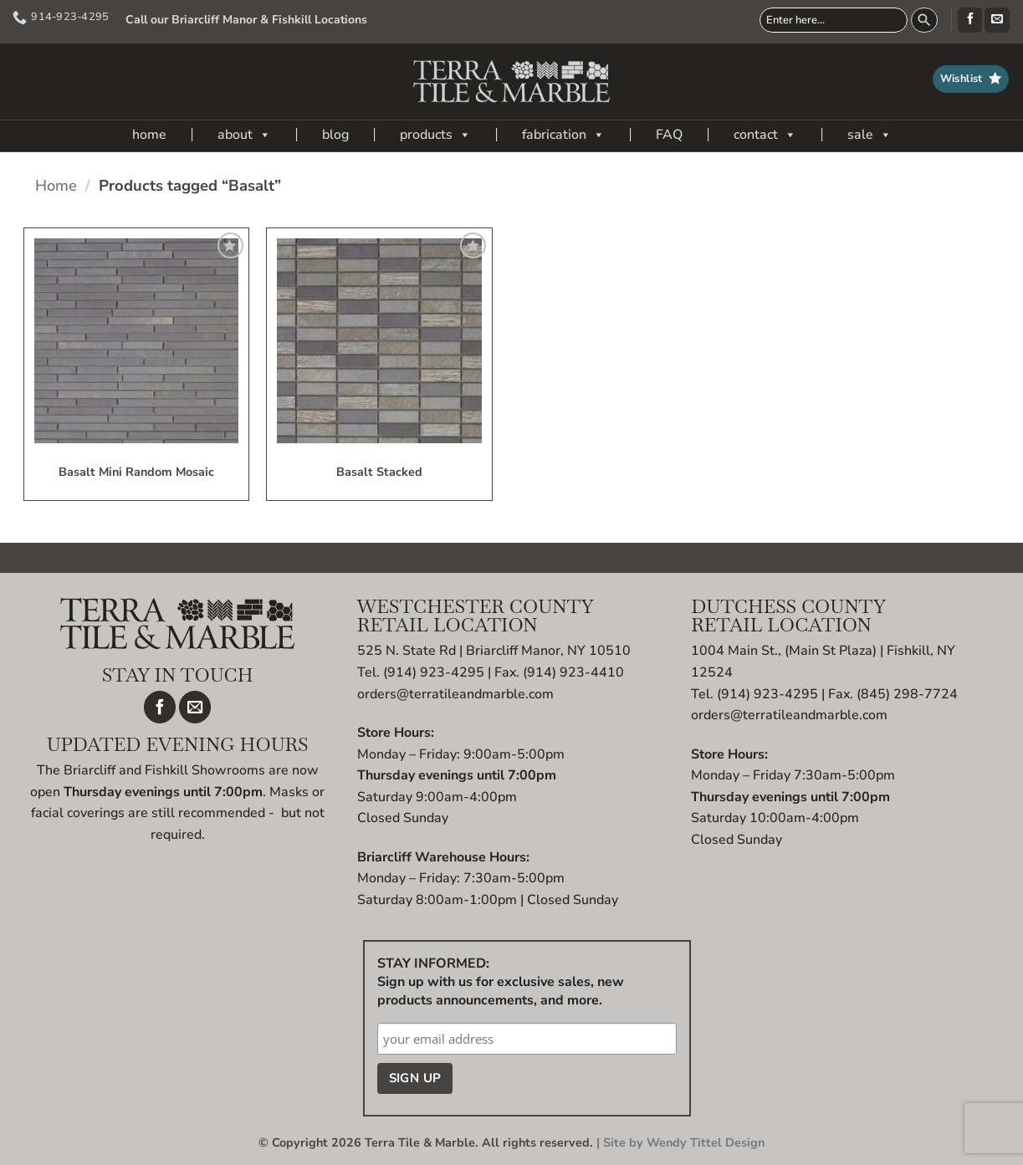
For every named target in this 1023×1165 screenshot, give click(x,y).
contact (765, 134)
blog (335, 134)
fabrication (563, 134)
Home (56, 185)
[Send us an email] (997, 20)
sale (869, 134)
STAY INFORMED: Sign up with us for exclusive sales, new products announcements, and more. (500, 981)
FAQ (669, 134)
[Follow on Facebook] (970, 20)
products (435, 134)
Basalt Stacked (379, 472)
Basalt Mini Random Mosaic (136, 472)
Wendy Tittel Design (706, 1142)
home (149, 134)
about (244, 134)
